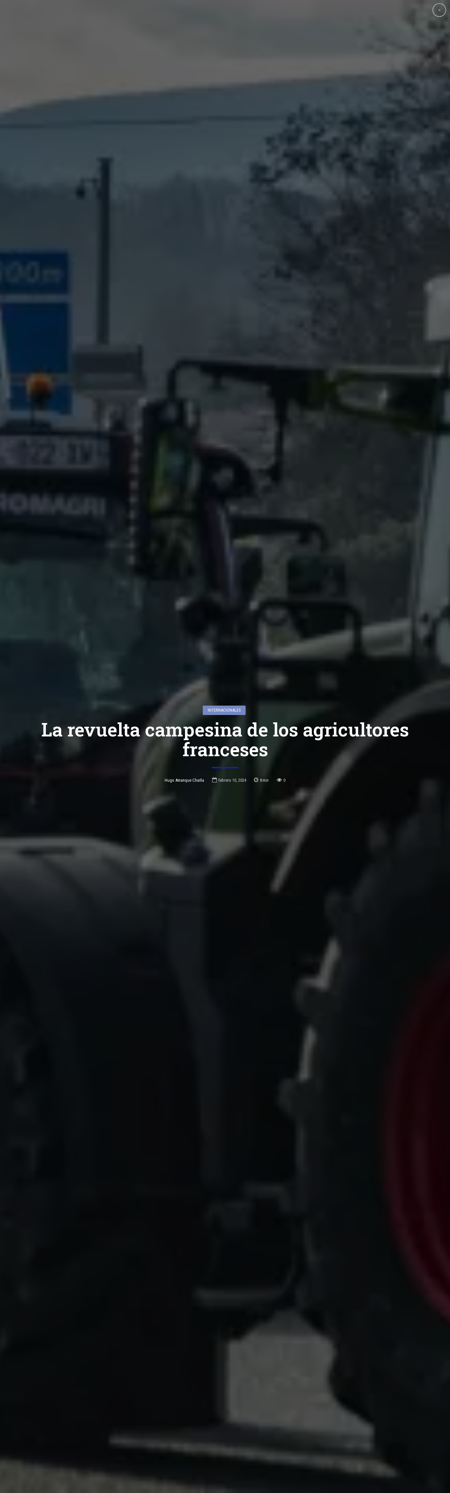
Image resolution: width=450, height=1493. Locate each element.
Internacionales (224, 705)
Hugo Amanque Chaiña (184, 775)
